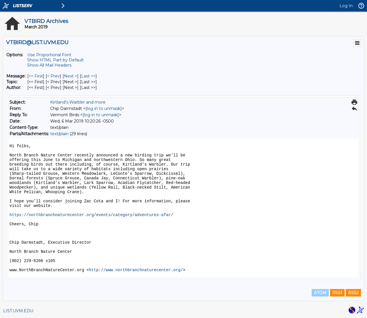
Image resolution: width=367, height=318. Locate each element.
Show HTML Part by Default (55, 60)
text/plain (59, 133)
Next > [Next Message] (70, 76)
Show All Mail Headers (49, 65)
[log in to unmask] (103, 108)
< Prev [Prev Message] (53, 76)
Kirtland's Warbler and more (78, 102)
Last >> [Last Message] (88, 76)
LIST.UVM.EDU (18, 310)
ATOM (320, 292)
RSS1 (337, 292)
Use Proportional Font (49, 54)
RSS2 (353, 292)
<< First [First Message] (36, 76)
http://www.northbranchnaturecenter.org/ (136, 270)
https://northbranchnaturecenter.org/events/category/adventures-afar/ (91, 215)
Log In (346, 5)
